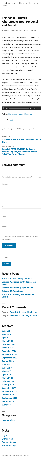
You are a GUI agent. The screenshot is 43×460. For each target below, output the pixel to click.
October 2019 (8, 394)
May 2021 (6, 334)
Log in (4, 435)
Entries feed (7, 439)
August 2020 (8, 361)
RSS (11, 120)
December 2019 (9, 388)
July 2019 (6, 405)
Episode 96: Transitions (12, 291)
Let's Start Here (8, 3)
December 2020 (9, 351)
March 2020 (7, 378)
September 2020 (9, 358)
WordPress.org (9, 445)
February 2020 (8, 381)
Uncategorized (29, 129)
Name (4, 207)
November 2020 (9, 354)
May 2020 (6, 371)
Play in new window (15, 114)
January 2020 (8, 384)
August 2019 (8, 401)
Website (4, 226)
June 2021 (7, 331)
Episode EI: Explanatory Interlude (17, 278)
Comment (5, 184)
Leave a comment (31, 30)
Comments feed (9, 442)
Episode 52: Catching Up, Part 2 (24, 315)
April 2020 (6, 374)
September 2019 (9, 398)
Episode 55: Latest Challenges (23, 312)
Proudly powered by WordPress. (20, 455)
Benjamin (6, 30)
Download (28, 114)
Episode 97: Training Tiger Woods (17, 287)
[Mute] (34, 108)
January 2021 (8, 348)
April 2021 (6, 337)
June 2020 (7, 368)
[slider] (19, 108)
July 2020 (6, 364)
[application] (21, 108)
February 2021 (8, 344)
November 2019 (9, 391)
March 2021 (7, 341)
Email (4, 217)
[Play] (4, 108)
